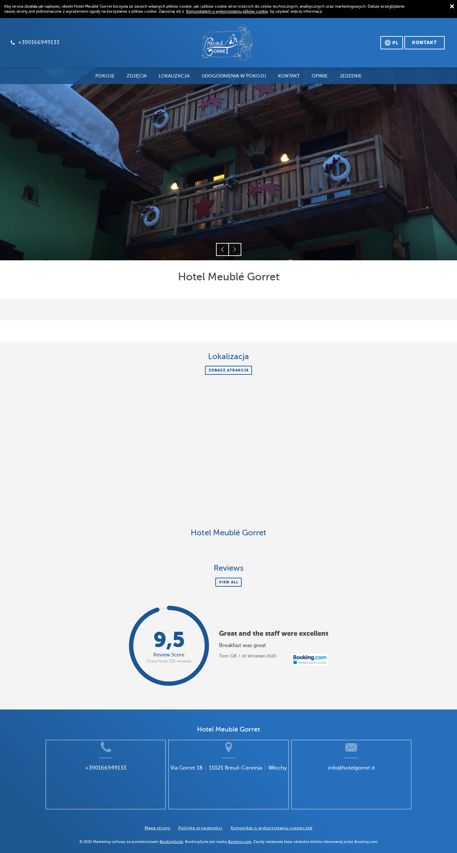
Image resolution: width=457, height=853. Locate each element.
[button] (222, 249)
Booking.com (239, 837)
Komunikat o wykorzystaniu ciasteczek (272, 823)
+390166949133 (90, 778)
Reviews (229, 568)
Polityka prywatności (200, 823)
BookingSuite (171, 837)
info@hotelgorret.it (366, 778)
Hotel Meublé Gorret (228, 532)
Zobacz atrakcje (229, 370)
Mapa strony (157, 823)
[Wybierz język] (391, 42)
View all (228, 582)
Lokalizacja (228, 356)
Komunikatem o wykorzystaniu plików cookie (227, 11)
